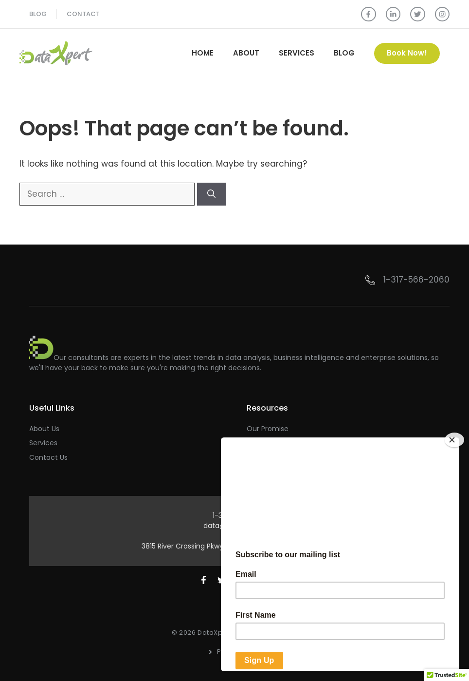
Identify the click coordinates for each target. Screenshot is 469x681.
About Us (44, 429)
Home (203, 53)
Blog (344, 53)
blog (38, 14)
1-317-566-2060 (416, 279)
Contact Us (48, 457)
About (246, 53)
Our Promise (268, 429)
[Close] (454, 440)
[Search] (211, 194)
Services (296, 53)
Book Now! (407, 53)
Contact (83, 14)
